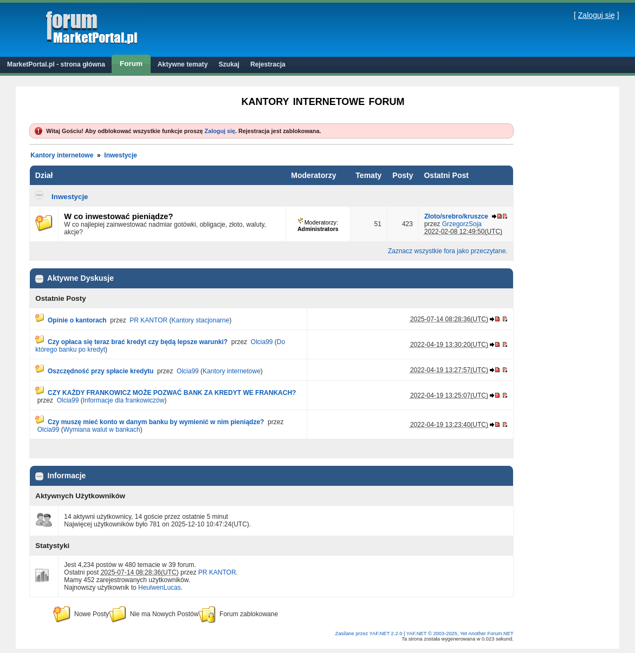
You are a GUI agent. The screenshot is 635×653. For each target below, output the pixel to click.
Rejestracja (268, 64)
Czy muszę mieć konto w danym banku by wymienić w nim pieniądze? (156, 422)
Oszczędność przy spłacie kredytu (100, 371)
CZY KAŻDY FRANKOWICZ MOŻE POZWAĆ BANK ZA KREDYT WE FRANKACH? (172, 393)
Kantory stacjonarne (200, 320)
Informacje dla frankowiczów (124, 400)
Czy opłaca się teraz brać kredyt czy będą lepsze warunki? (138, 342)
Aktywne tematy (183, 64)
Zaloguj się (596, 15)
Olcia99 (262, 342)
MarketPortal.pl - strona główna (56, 64)
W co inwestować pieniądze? (118, 216)
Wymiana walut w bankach (101, 429)
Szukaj (228, 64)
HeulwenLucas (159, 587)
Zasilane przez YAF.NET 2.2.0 (369, 633)
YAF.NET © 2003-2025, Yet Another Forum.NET (460, 633)
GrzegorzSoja (462, 224)
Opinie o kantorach (77, 320)
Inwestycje (120, 155)
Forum (131, 64)
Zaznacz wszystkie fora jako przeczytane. (448, 251)
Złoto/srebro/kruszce (456, 216)
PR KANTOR (148, 320)
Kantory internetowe (61, 155)
